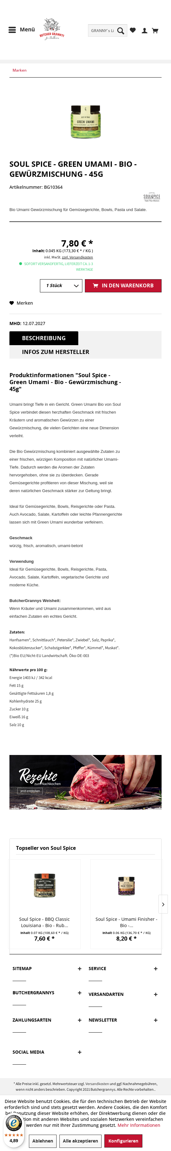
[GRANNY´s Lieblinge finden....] (107, 30)
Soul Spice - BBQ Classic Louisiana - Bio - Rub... (44, 922)
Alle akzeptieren (80, 1141)
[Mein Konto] (144, 30)
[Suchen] (120, 30)
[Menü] (21, 30)
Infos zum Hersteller (55, 352)
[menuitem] (107, 30)
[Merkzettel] (133, 30)
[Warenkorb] (157, 30)
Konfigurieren (123, 1141)
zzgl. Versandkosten (77, 257)
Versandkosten (97, 1083)
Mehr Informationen (139, 1125)
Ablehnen (42, 1141)
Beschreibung (44, 338)
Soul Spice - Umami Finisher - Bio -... (126, 922)
